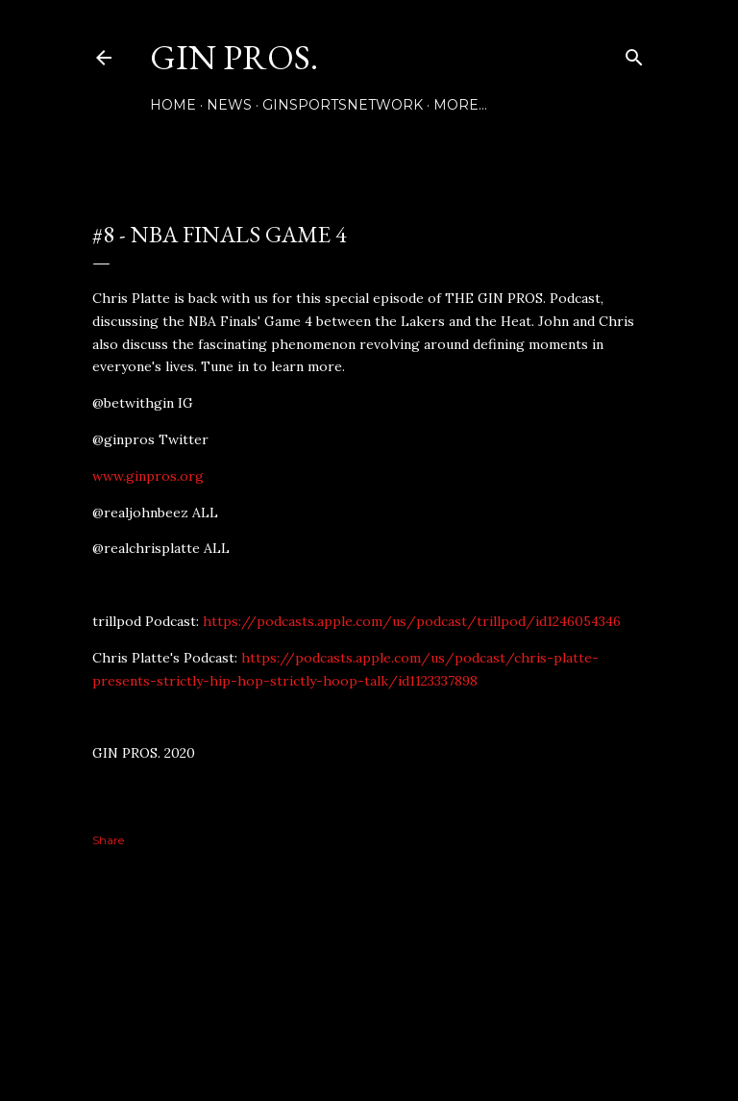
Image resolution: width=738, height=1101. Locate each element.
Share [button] (108, 840)
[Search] (634, 53)
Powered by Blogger (369, 1009)
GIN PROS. (234, 57)
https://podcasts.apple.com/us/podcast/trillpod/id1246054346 (412, 621)
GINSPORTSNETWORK (342, 104)
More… (460, 104)
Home (173, 104)
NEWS (229, 104)
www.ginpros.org (148, 476)
